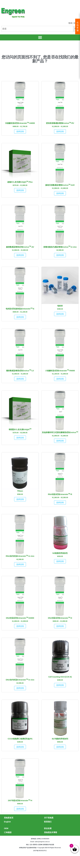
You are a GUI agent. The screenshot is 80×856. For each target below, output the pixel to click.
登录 (70, 23)
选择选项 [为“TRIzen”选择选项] (20, 499)
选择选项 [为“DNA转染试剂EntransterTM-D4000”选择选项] (20, 626)
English (7, 822)
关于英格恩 (48, 818)
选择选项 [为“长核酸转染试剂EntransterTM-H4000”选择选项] (20, 131)
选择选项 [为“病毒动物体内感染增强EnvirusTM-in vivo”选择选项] (60, 255)
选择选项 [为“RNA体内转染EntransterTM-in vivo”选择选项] (20, 564)
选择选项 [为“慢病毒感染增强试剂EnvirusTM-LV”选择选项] (20, 379)
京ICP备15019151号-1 (40, 850)
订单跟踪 (7, 832)
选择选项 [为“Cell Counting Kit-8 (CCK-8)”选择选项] (60, 685)
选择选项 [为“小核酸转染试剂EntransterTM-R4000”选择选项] (60, 379)
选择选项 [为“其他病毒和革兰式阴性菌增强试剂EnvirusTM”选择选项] (60, 441)
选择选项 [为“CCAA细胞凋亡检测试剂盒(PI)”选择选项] (20, 747)
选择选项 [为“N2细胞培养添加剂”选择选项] (60, 561)
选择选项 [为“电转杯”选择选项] (60, 314)
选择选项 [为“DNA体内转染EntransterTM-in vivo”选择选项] (20, 688)
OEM (6, 828)
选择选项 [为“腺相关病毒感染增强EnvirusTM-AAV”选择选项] (60, 193)
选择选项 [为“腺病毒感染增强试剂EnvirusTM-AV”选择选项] (20, 255)
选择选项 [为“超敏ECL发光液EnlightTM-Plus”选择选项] (20, 190)
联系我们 (48, 822)
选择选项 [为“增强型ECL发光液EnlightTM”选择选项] (20, 438)
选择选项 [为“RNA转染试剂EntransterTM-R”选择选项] (60, 502)
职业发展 (48, 828)
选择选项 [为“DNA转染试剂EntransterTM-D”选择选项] (60, 626)
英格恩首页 (8, 818)
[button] (40, 37)
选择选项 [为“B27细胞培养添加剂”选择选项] (60, 747)
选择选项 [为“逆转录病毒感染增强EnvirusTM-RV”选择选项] (60, 131)
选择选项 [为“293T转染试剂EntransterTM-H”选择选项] (20, 809)
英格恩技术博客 (50, 832)
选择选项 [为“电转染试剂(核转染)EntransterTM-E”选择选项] (20, 317)
